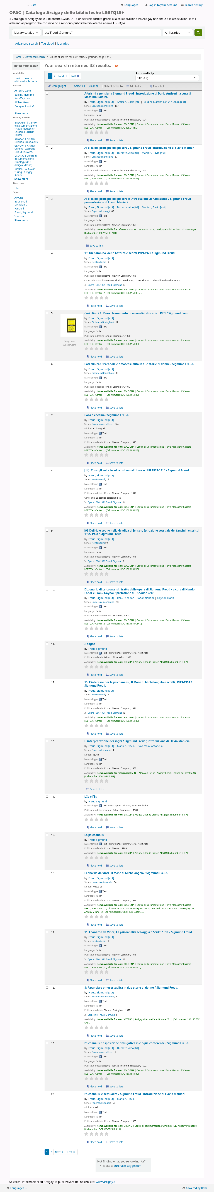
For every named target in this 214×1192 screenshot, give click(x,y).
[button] (32, 5)
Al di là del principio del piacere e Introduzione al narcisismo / (138, 200)
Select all (79, 86)
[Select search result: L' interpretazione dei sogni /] (47, 741)
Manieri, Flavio (154, 153)
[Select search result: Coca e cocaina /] (47, 415)
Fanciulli (19, 208)
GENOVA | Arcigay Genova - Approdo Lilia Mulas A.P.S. (24, 148)
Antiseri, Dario (22, 90)
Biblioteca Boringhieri (103, 322)
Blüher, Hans (21, 102)
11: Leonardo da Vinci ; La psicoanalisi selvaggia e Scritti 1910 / (138, 932)
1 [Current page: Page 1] (50, 76)
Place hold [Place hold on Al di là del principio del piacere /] (94, 191)
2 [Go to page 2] (54, 76)
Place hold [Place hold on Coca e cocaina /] (94, 463)
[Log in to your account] (161, 5)
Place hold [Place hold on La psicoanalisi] (94, 865)
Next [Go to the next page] (63, 76)
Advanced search (26, 43)
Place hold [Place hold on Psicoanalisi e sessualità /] (94, 1142)
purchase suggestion (127, 1166)
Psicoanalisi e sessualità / (134, 1094)
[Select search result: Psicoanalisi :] (47, 1043)
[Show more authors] (21, 113)
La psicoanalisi (94, 835)
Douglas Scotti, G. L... (24, 108)
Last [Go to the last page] (75, 76)
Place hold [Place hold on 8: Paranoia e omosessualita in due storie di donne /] (94, 1035)
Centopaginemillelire (102, 105)
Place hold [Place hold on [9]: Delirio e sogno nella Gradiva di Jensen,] (94, 582)
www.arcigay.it (105, 1182)
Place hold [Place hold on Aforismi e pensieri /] (94, 140)
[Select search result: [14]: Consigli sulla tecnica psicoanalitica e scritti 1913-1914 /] (47, 470)
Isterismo (19, 216)
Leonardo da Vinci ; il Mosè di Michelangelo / (126, 873)
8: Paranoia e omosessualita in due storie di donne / (131, 987)
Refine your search (26, 65)
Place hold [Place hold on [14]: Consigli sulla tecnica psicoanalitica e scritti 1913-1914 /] (94, 523)
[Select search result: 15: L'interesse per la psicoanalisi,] (47, 682)
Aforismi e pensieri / (137, 95)
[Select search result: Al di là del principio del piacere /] (47, 147)
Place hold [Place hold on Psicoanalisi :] (94, 1086)
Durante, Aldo (128, 153)
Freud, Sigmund (23, 212)
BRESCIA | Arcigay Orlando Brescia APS (26, 140)
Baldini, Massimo (24, 94)
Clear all (93, 86)
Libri (17, 188)
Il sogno (89, 644)
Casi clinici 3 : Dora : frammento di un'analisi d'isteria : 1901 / (137, 313)
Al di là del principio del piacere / (139, 147)
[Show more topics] (21, 220)
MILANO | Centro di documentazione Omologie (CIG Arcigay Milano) (25, 160)
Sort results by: (145, 73)
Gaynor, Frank (165, 598)
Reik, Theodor (125, 598)
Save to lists (114, 140)
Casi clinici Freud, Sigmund (101, 1014)
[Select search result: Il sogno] (47, 644)
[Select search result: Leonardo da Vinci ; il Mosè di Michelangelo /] (47, 873)
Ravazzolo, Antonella (150, 746)
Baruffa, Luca (22, 98)
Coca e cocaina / (106, 415)
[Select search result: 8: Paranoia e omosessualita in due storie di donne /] (47, 987)
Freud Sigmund (97, 648)
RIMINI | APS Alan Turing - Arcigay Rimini (24, 172)
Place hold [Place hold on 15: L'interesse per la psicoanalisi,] (94, 733)
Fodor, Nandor (145, 598)
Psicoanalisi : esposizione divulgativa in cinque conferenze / (136, 1043)
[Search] (198, 32)
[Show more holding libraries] (21, 178)
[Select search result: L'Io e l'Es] (47, 796)
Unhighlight (57, 86)
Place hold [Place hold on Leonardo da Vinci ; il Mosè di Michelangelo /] (94, 924)
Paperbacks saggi (101, 211)
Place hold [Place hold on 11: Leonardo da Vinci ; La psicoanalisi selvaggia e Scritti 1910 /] (94, 980)
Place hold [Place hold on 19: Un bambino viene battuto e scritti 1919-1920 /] (94, 305)
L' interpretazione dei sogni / (137, 741)
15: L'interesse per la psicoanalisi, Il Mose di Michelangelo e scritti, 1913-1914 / (138, 684)
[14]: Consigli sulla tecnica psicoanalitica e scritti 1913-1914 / (136, 470)
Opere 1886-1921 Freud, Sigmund (105, 284)
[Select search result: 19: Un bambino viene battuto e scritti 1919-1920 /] (47, 253)
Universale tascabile (102, 882)
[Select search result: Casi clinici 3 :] (47, 313)
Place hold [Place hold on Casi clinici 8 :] (94, 407)
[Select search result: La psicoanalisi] (47, 835)
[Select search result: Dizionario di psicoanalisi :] (47, 589)
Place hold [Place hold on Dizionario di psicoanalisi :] (94, 636)
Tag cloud (47, 43)
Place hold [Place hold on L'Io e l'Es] (94, 827)
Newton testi (98, 262)
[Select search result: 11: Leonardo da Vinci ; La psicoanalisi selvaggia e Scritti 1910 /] (47, 932)
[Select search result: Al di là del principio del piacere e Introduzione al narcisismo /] (47, 198)
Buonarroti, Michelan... (21, 203)
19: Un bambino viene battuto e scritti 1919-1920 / (129, 253)
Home (17, 57)
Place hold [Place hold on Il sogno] (94, 674)
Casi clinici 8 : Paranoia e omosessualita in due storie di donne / (139, 364)
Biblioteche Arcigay (17, 5)
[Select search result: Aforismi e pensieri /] (47, 93)
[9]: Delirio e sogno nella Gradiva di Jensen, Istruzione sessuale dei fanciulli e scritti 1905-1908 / (141, 532)
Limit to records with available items (25, 80)
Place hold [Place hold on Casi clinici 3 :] (94, 356)
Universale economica (103, 602)
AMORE (18, 197)
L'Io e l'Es (90, 796)
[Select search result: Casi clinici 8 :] (47, 364)
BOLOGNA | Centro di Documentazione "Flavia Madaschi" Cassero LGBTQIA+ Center (25, 128)
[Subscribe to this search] (116, 65)
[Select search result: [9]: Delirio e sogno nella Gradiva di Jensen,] (47, 530)
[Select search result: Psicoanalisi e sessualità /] (47, 1094)
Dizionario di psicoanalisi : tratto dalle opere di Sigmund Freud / (140, 591)
